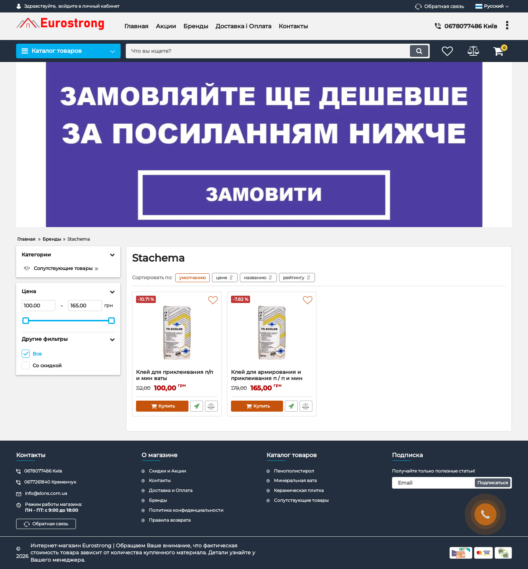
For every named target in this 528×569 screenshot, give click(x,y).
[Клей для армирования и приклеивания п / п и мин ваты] (272, 332)
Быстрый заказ (196, 406)
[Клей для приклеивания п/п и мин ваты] (177, 332)
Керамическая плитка (299, 490)
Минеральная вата (295, 480)
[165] (85, 305)
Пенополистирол (294, 471)
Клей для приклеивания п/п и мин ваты (177, 378)
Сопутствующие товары (301, 500)
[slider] (25, 320)
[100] (38, 305)
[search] (278, 51)
